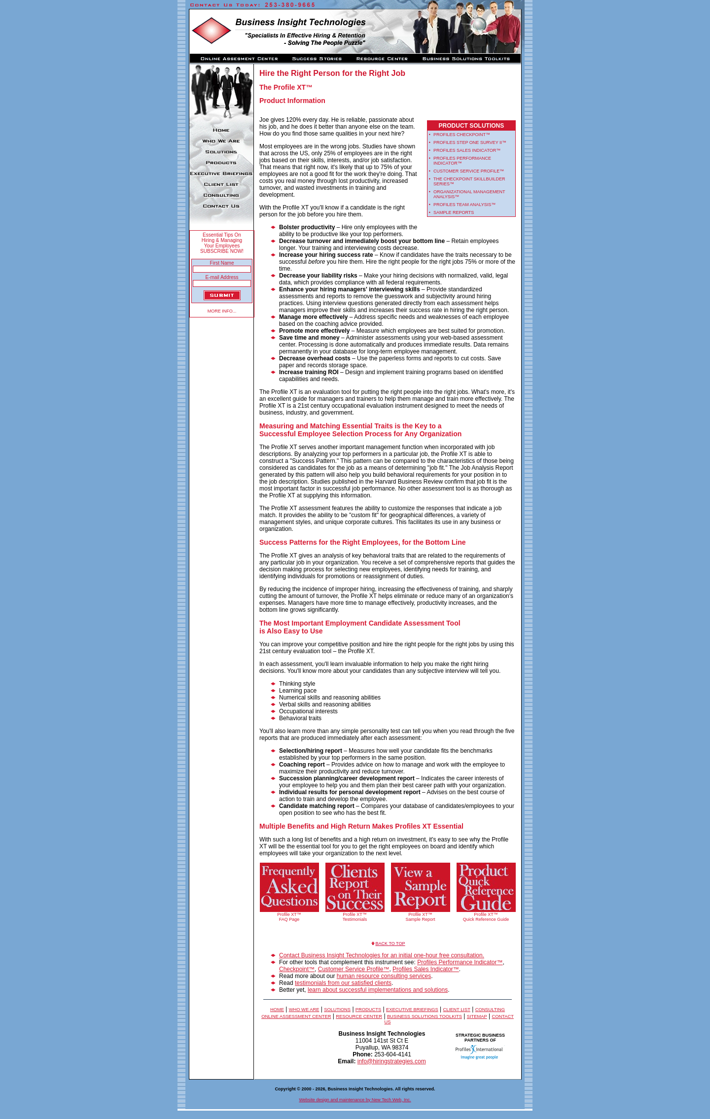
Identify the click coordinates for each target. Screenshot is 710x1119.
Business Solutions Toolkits (424, 1016)
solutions (337, 1009)
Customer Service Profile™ (354, 969)
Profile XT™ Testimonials (355, 917)
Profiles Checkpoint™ (461, 134)
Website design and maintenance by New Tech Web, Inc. (355, 1099)
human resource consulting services (384, 976)
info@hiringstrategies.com (391, 1061)
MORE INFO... (222, 311)
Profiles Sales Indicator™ (466, 150)
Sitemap (477, 1016)
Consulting (490, 1009)
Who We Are (304, 1009)
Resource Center (359, 1016)
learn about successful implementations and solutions (378, 989)
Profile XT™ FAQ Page (289, 917)
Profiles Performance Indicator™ (459, 962)
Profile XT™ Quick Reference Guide (486, 917)
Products (368, 1009)
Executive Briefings (412, 1009)
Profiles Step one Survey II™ (469, 142)
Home (277, 1009)
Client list (456, 1009)
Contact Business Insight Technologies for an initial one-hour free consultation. (381, 955)
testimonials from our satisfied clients (343, 982)
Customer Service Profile (466, 171)
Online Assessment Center (296, 1016)
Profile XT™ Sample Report (420, 917)
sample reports (453, 212)
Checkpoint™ (297, 969)
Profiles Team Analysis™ (464, 204)
